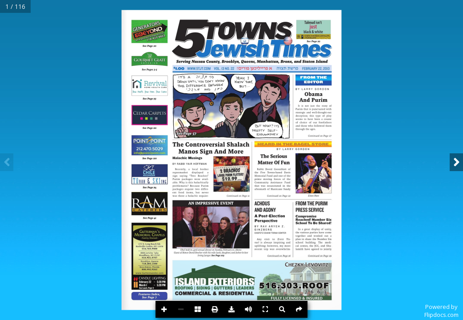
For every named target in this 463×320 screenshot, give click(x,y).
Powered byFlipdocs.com (441, 311)
